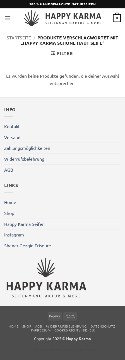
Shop (9, 213)
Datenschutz (102, 326)
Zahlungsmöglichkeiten (27, 148)
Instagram (14, 234)
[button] (7, 18)
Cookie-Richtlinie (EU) (74, 330)
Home (10, 202)
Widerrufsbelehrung (24, 159)
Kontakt (12, 126)
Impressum (41, 330)
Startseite (19, 37)
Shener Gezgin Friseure (27, 245)
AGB (8, 169)
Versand (12, 137)
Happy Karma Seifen (24, 224)
